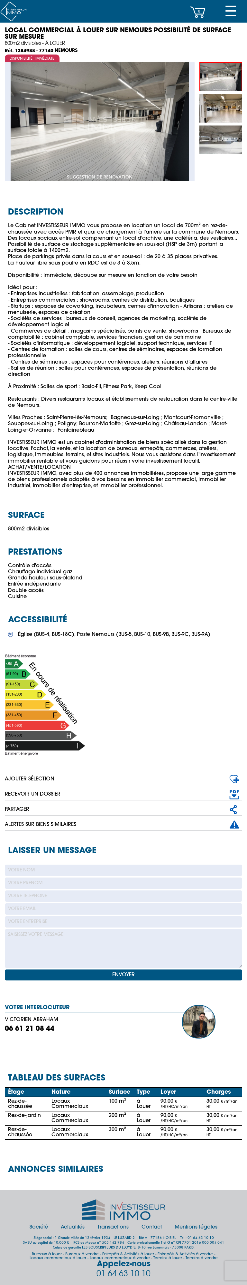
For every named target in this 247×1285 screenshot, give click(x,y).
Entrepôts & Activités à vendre (185, 1254)
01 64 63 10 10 (123, 1274)
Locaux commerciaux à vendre (120, 1258)
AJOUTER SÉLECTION (29, 779)
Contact (152, 1227)
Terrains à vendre (202, 1258)
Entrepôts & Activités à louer (128, 1254)
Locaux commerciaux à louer (58, 1258)
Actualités (73, 1227)
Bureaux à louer (47, 1254)
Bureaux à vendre (82, 1254)
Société (39, 1227)
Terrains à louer (167, 1258)
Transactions (113, 1227)
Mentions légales (196, 1227)
